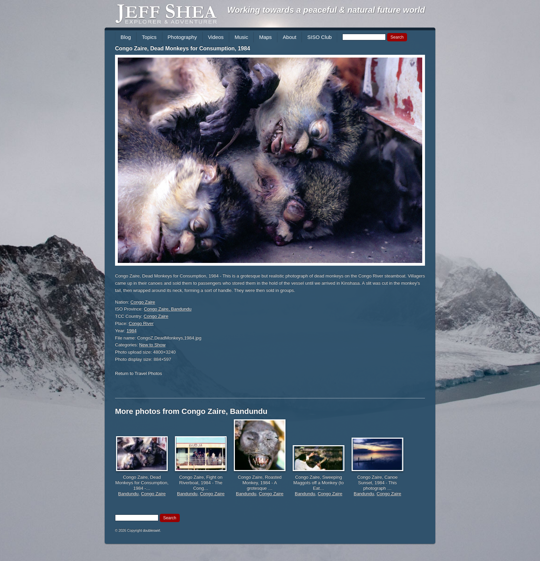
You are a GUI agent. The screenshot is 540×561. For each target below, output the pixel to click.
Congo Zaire (143, 302)
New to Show (152, 344)
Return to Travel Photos (138, 373)
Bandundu (128, 493)
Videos (216, 37)
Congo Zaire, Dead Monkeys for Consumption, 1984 (182, 48)
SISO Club (319, 37)
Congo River (141, 323)
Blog (126, 37)
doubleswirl (151, 530)
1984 (132, 330)
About (289, 37)
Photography (182, 37)
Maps (265, 37)
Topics (149, 37)
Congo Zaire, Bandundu (167, 309)
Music (241, 37)
